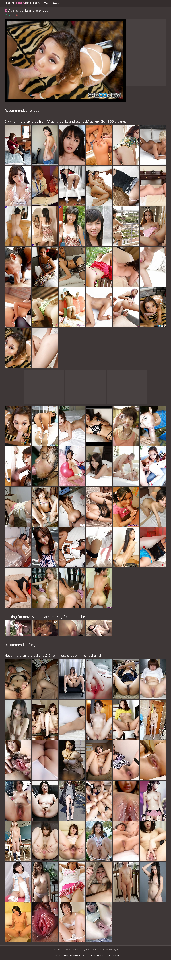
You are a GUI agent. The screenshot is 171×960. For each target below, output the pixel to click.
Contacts (55, 955)
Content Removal (71, 955)
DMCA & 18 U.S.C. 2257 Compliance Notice (101, 955)
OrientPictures (22, 3)
